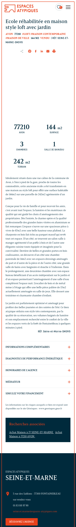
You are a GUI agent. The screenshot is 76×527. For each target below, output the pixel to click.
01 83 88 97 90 (20, 505)
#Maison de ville (17, 38)
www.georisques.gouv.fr (50, 408)
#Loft (26, 34)
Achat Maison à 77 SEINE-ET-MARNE (31, 432)
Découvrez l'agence (21, 522)
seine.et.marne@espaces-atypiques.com (35, 511)
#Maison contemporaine (48, 34)
